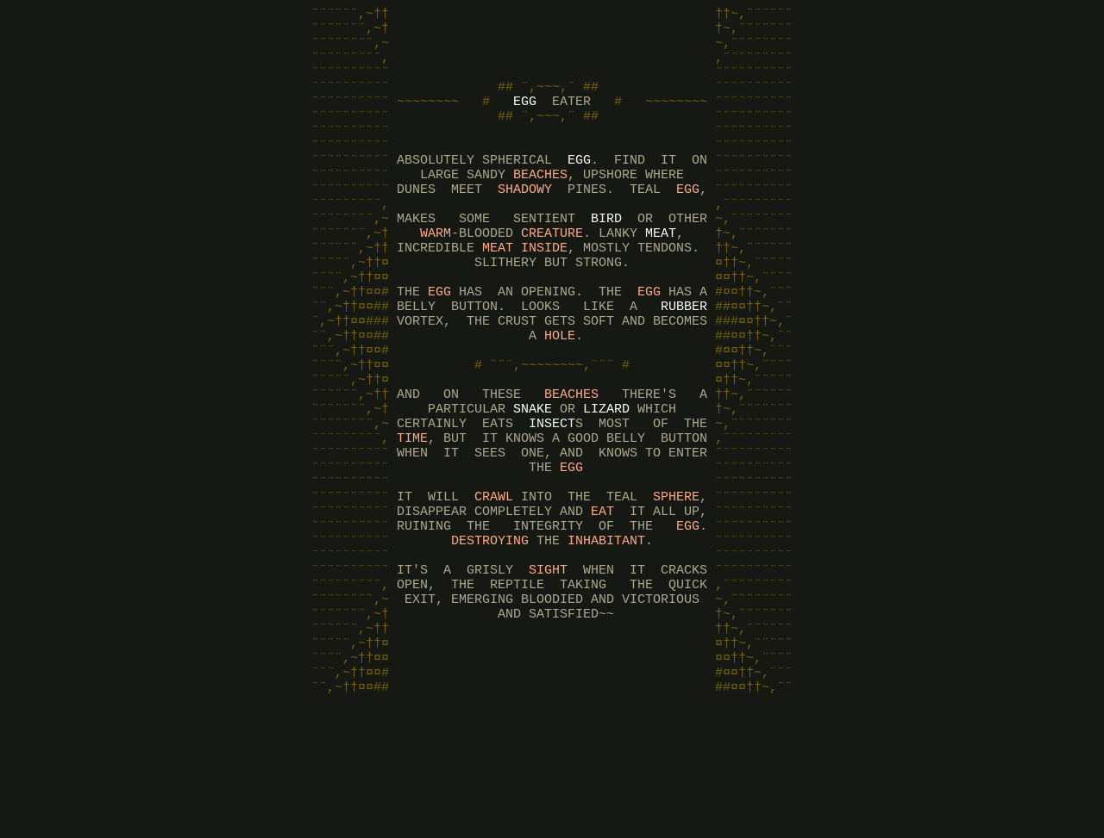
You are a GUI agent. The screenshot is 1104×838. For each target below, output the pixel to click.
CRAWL (493, 584)
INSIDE (544, 291)
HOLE (559, 394)
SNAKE (532, 480)
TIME (412, 515)
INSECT (552, 497)
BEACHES (540, 205)
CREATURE (552, 273)
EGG (524, 118)
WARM (435, 273)
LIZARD (606, 480)
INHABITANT (606, 635)
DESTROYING (490, 635)
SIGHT (548, 670)
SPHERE (676, 584)
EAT (602, 601)
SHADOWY (525, 222)
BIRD (606, 256)
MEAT (660, 273)
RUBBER (684, 360)
